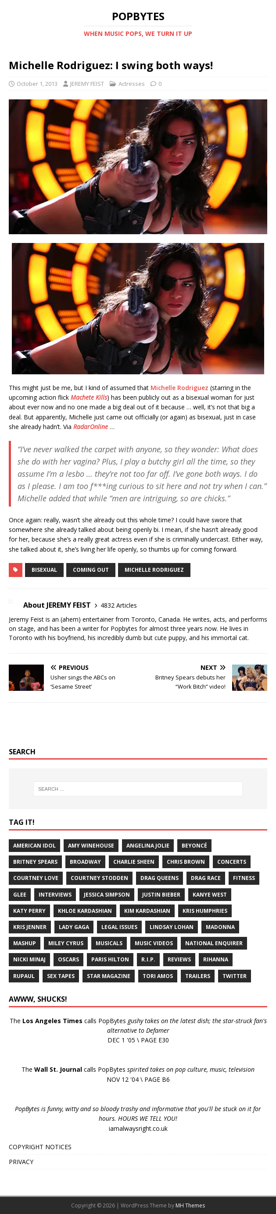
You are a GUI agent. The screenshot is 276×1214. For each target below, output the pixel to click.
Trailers (197, 976)
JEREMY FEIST (87, 84)
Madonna (220, 927)
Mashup (24, 943)
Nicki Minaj (29, 959)
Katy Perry (29, 911)
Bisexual (44, 570)
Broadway (85, 862)
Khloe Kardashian (85, 911)
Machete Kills (89, 397)
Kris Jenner (30, 927)
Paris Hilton (110, 959)
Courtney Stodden (99, 878)
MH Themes (190, 1205)
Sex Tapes (61, 976)
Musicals (109, 943)
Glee (19, 894)
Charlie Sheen (133, 862)
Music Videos (154, 943)
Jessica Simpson (107, 894)
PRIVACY (21, 1162)
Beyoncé (194, 845)
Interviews (55, 894)
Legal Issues (119, 927)
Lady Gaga (74, 927)
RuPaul (24, 976)
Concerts (231, 862)
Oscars (68, 959)
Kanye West (210, 894)
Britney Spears (35, 862)
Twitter (234, 976)
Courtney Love (35, 878)
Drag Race (206, 878)
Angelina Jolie (147, 845)
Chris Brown (186, 862)
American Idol (34, 845)
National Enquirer (214, 943)
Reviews (179, 959)
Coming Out (91, 570)
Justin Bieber (161, 894)
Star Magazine (108, 976)
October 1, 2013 (37, 84)
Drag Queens (159, 878)
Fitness (244, 878)
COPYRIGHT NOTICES (40, 1147)
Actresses (131, 84)
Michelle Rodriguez (179, 388)
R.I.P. (148, 959)
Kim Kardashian (147, 911)
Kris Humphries (205, 911)
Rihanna (215, 959)
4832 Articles (118, 605)
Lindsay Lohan (172, 927)
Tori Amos (158, 976)
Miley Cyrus (65, 943)
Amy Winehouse (91, 845)
